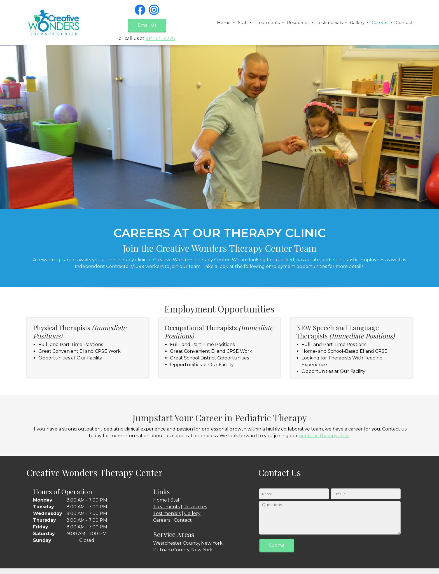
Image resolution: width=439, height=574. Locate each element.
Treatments (166, 506)
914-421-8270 (160, 38)
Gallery (192, 513)
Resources (195, 506)
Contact (183, 520)
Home (160, 500)
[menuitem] (224, 22)
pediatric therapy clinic (324, 435)
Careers (161, 520)
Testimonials (167, 513)
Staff (176, 500)
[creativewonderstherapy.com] (53, 22)
